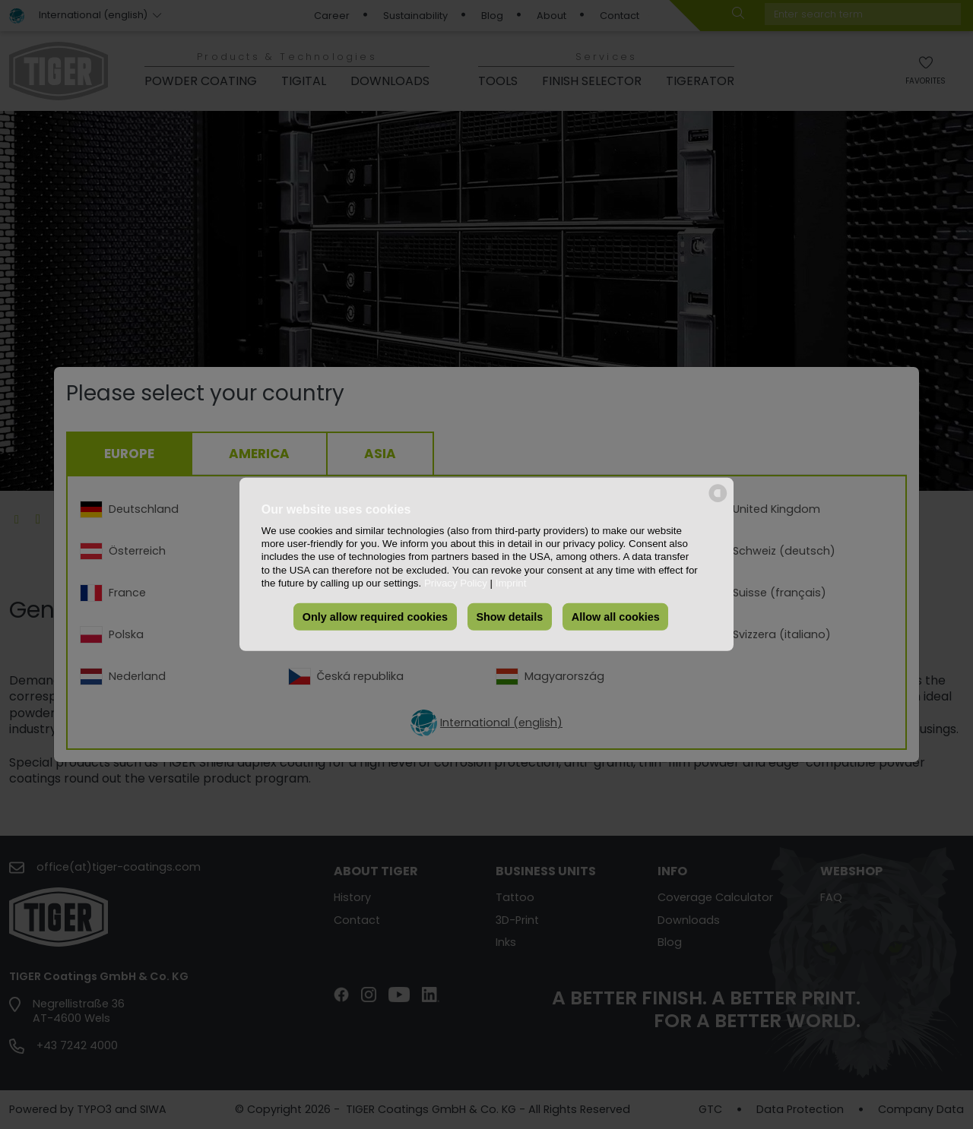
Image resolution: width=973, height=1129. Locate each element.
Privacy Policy (455, 583)
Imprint (511, 583)
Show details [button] (509, 617)
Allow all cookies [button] (616, 617)
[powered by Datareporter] (718, 501)
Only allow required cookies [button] (375, 617)
